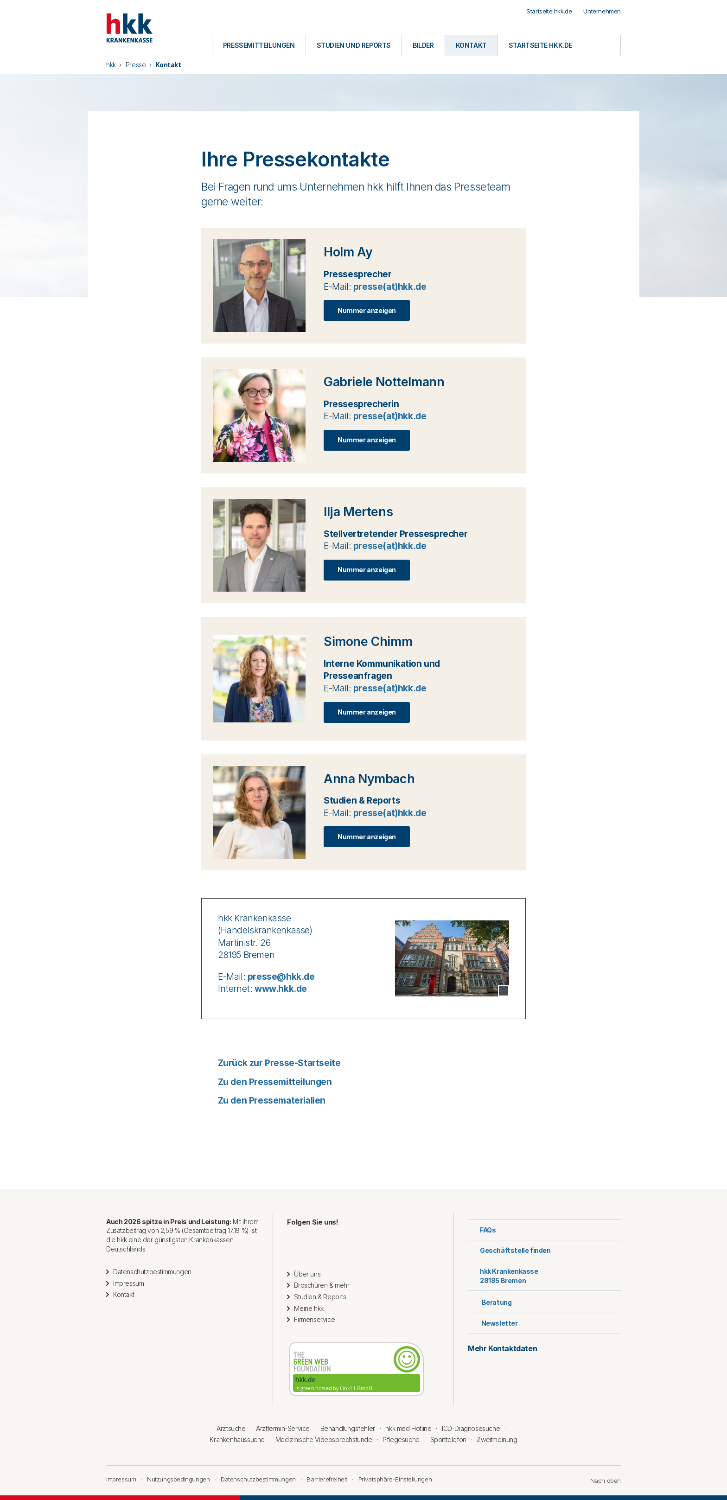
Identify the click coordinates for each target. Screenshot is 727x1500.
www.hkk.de (281, 988)
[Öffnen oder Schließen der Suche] (602, 45)
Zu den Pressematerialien (263, 1100)
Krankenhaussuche (237, 1439)
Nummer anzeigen (367, 310)
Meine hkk (308, 1308)
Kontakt (123, 1294)
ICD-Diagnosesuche (471, 1428)
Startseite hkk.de (549, 11)
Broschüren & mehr (321, 1285)
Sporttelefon (448, 1439)
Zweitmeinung (497, 1439)
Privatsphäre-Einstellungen (395, 1479)
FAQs (482, 1230)
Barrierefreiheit (326, 1479)
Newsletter (493, 1323)
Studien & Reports (320, 1297)
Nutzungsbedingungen (178, 1479)
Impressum (128, 1283)
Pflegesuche (401, 1439)
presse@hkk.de (281, 976)
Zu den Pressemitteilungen (266, 1082)
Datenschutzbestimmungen (152, 1272)
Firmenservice (314, 1319)
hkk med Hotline (408, 1428)
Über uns (307, 1274)
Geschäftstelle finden (509, 1250)
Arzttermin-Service (283, 1428)
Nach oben (601, 1480)
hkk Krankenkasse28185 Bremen (503, 1275)
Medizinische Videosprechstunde (323, 1439)
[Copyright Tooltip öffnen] (503, 990)
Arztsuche (231, 1428)
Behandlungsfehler (347, 1428)
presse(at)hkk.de (390, 286)
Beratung (489, 1301)
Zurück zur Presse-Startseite (270, 1063)
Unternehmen (602, 11)
